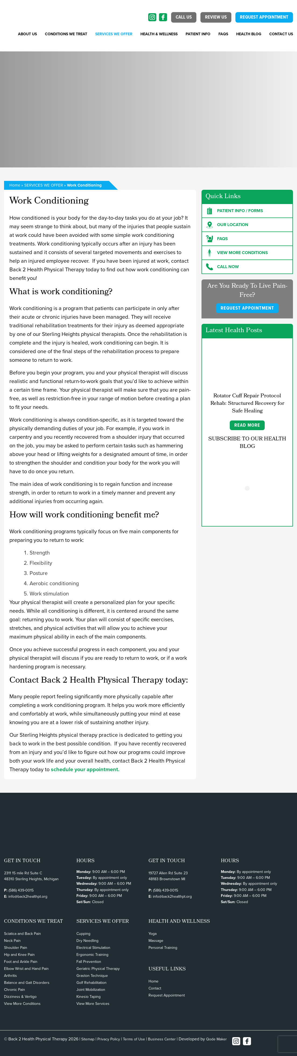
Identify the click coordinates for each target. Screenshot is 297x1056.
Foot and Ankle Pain (20, 961)
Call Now (222, 266)
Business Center (162, 1039)
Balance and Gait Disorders (26, 982)
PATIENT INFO (198, 34)
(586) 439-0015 (21, 890)
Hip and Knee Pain (19, 954)
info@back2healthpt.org (27, 896)
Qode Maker (216, 1039)
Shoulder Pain (15, 947)
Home (14, 185)
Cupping (83, 933)
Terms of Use (134, 1039)
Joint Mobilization (90, 989)
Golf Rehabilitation (91, 982)
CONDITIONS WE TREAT (66, 34)
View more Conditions (237, 252)
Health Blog (248, 34)
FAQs (223, 34)
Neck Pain (12, 940)
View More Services (92, 1003)
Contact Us (281, 34)
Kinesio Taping (88, 996)
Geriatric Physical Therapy (98, 968)
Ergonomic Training (92, 954)
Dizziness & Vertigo (20, 996)
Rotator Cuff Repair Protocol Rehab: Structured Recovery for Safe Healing (247, 404)
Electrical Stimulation (93, 947)
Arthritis (10, 975)
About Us (27, 34)
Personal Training (162, 947)
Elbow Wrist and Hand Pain (26, 968)
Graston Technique (92, 975)
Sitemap (87, 1039)
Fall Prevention (88, 961)
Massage (155, 940)
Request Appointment (166, 995)
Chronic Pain (14, 989)
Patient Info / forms (234, 210)
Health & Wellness (159, 34)
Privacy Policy (108, 1039)
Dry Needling (87, 940)
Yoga (152, 933)
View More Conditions (22, 1003)
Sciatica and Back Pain (22, 933)
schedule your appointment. (84, 769)
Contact (154, 988)
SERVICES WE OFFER (113, 34)
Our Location (227, 224)
